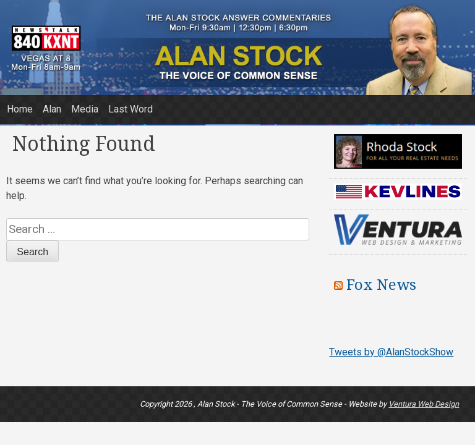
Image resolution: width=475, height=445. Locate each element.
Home (20, 109)
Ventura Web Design (423, 404)
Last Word (130, 109)
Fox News (381, 285)
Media (84, 109)
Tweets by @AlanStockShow (391, 352)
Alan (52, 109)
